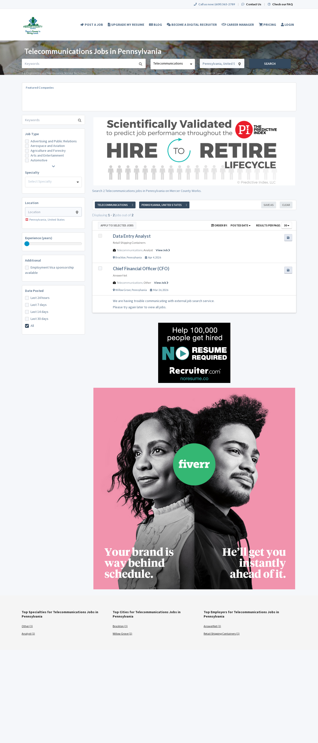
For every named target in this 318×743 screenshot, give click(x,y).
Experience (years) (38, 238)
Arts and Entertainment (47, 155)
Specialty (32, 172)
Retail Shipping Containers (129, 242)
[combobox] (172, 64)
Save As (269, 205)
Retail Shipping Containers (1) (222, 633)
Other (147, 282)
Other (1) (27, 626)
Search (270, 63)
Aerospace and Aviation (48, 146)
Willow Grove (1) (122, 633)
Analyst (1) (28, 633)
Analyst (148, 250)
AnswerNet (120, 275)
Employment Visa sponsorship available (49, 270)
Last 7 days (39, 304)
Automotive (39, 160)
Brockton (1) (120, 626)
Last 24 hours (40, 298)
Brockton (120, 257)
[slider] (27, 243)
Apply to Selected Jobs (117, 225)
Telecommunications (130, 250)
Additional (33, 260)
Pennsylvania (134, 257)
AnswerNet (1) (212, 626)
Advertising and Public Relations (54, 141)
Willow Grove (123, 290)
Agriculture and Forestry (48, 150)
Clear (286, 205)
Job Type (32, 134)
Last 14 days (39, 311)
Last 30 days (39, 318)
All (32, 325)
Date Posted (34, 291)
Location (32, 203)
